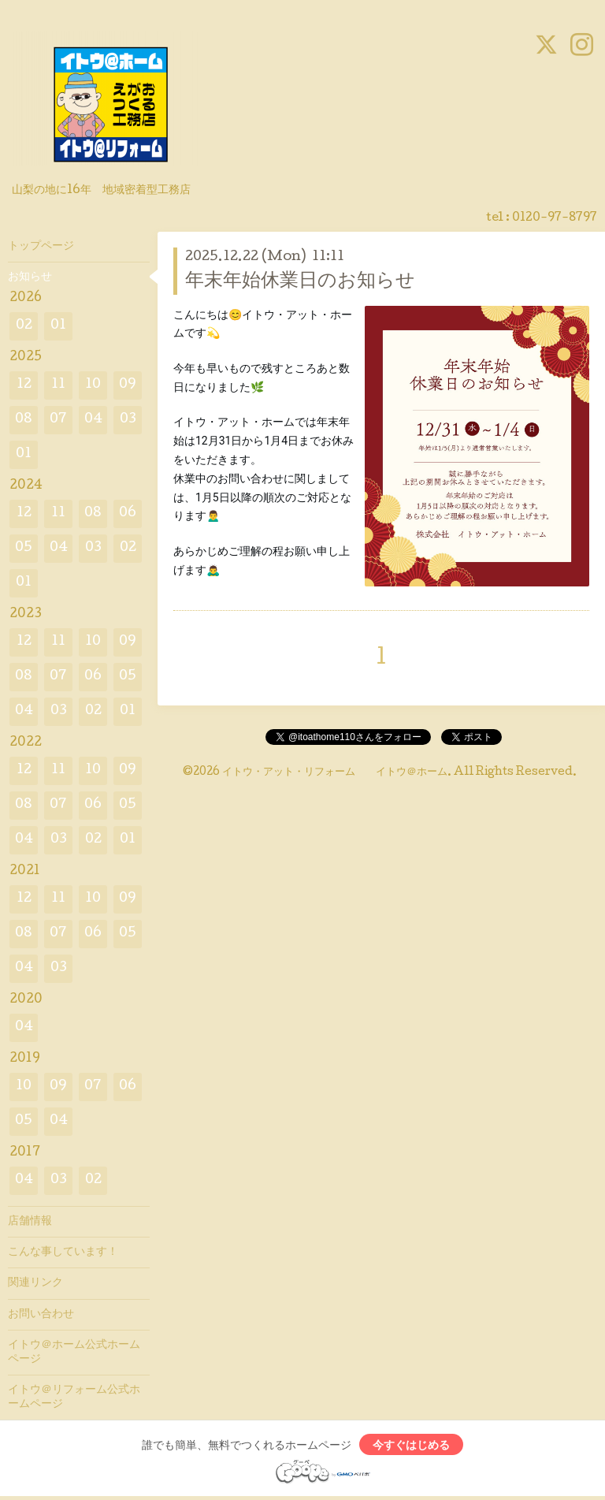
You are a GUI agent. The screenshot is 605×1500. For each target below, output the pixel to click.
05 (23, 548)
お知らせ (30, 277)
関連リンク (35, 1283)
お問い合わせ (41, 1314)
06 (127, 513)
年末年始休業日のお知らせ (300, 281)
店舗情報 (30, 1221)
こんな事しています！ (63, 1252)
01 (58, 326)
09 (127, 385)
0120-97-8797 (554, 218)
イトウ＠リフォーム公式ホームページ (74, 1397)
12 (24, 385)
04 (93, 419)
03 (128, 419)
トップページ (41, 246)
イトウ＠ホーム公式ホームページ (74, 1352)
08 (23, 419)
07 (58, 419)
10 (93, 385)
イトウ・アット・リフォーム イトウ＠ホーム (334, 772)
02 (24, 326)
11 (58, 385)
